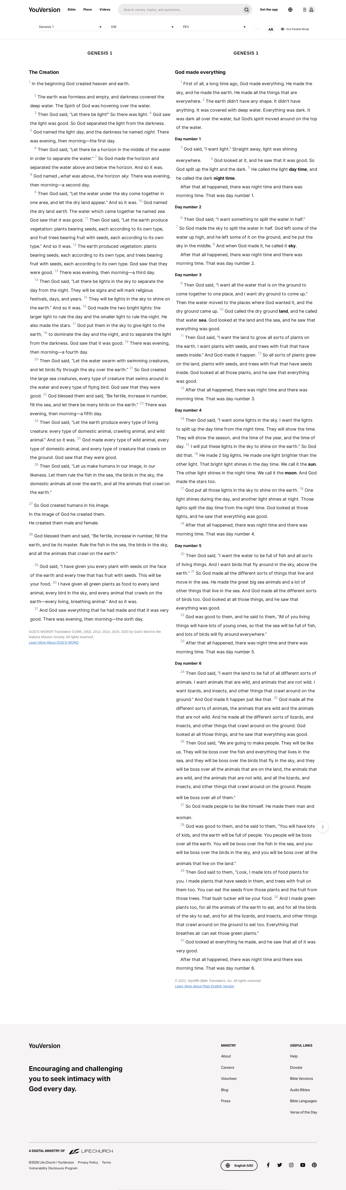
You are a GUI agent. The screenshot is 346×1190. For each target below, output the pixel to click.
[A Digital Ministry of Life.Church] (173, 1148)
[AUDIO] (257, 29)
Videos (104, 9)
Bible (72, 9)
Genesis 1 (71, 27)
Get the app (269, 9)
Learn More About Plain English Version (204, 986)
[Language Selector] (290, 9)
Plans (87, 9)
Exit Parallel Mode (295, 29)
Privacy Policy (88, 1162)
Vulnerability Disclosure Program (53, 1168)
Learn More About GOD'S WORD (54, 642)
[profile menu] (308, 9)
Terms (106, 1162)
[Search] (179, 9)
